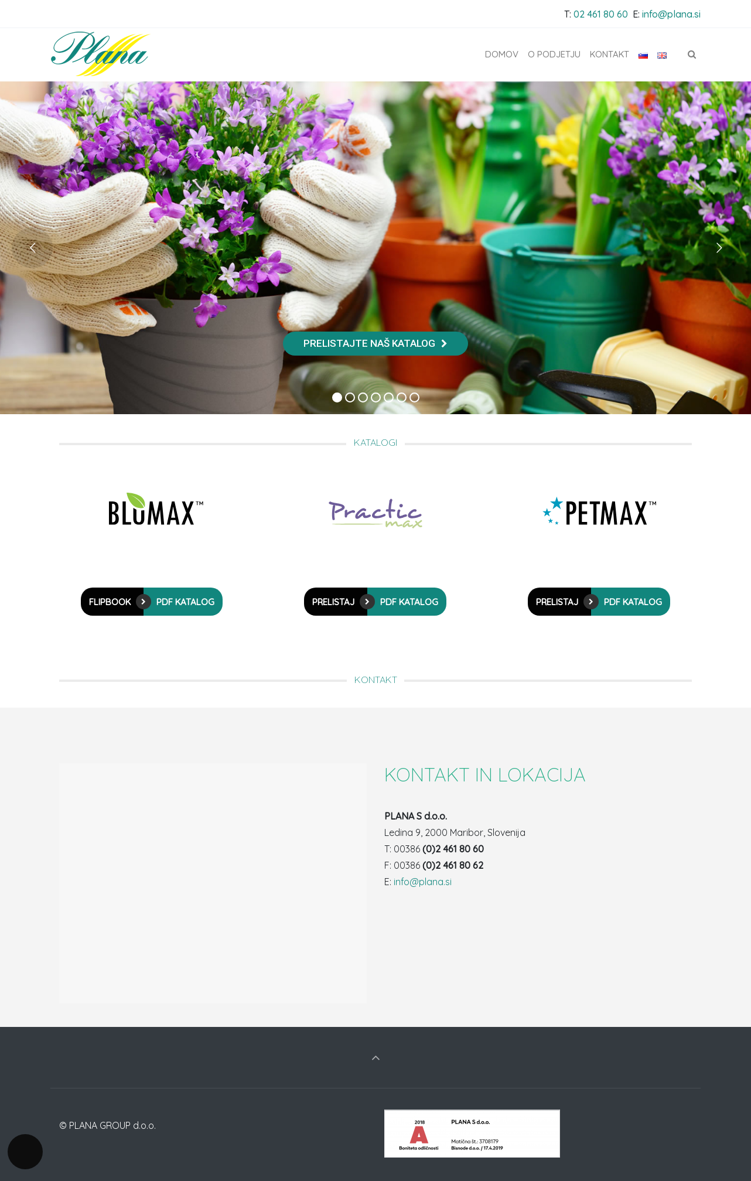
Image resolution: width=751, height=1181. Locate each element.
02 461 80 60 (601, 14)
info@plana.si (671, 14)
